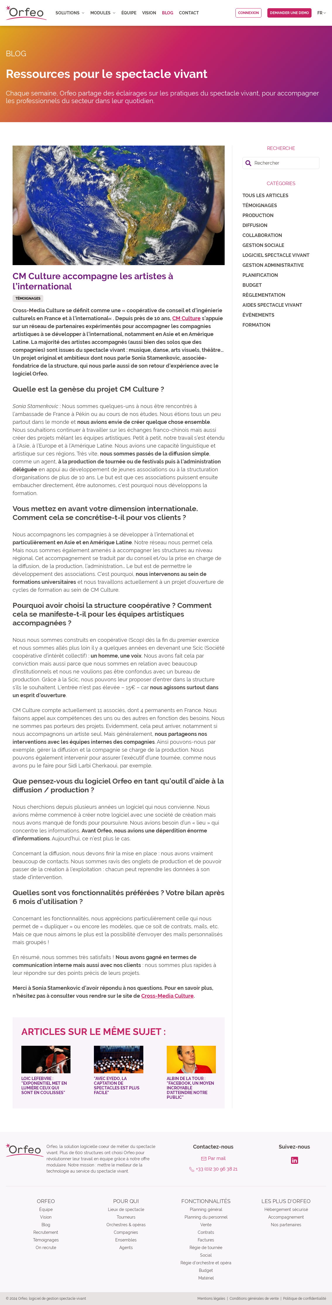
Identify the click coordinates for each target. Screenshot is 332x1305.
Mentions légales (211, 1299)
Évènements (258, 315)
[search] (280, 163)
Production (257, 215)
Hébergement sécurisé (286, 1209)
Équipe (128, 13)
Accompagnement (286, 1217)
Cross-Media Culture (167, 996)
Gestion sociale (263, 245)
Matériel (206, 1278)
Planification (260, 275)
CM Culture (186, 318)
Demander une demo (289, 13)
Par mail (217, 1158)
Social (206, 1255)
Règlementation (263, 295)
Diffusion (254, 225)
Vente (205, 1224)
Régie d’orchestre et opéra (205, 1262)
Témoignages (259, 205)
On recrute (46, 1247)
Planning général (206, 1209)
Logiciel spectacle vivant (275, 255)
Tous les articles (265, 195)
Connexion (248, 13)
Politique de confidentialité (304, 1299)
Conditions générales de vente (254, 1299)
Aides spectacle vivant (272, 305)
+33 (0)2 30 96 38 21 (217, 1169)
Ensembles (126, 1240)
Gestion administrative (273, 265)
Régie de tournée (206, 1247)
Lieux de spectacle (126, 1209)
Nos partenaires (286, 1224)
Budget (252, 285)
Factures (206, 1240)
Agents (126, 1247)
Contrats (206, 1232)
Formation (256, 325)
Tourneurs (126, 1217)
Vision (149, 13)
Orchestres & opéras (126, 1224)
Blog (167, 13)
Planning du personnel (206, 1217)
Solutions (70, 13)
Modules (103, 13)
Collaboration (262, 235)
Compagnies (126, 1232)
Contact (189, 13)
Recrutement (45, 1232)
